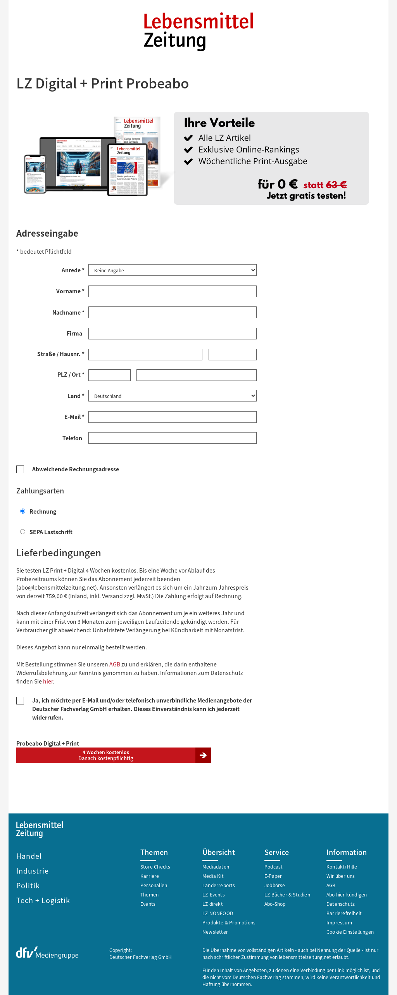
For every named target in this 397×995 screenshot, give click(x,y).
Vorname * (70, 290)
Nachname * (68, 312)
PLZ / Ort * (71, 374)
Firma (76, 333)
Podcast (273, 865)
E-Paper (273, 875)
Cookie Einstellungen (350, 931)
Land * (76, 395)
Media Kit (213, 875)
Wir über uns (340, 875)
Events (147, 903)
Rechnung (38, 510)
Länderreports (218, 884)
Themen (149, 893)
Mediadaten (215, 865)
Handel (29, 855)
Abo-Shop (275, 903)
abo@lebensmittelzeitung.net (56, 586)
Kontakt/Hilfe (341, 865)
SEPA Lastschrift (46, 531)
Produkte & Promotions (228, 921)
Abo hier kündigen (346, 893)
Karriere (149, 875)
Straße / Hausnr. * (61, 353)
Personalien (153, 884)
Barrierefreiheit (344, 912)
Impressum (339, 921)
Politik (28, 884)
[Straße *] (145, 354)
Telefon (73, 437)
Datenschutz (340, 903)
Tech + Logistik (43, 899)
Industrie (32, 870)
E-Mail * (74, 416)
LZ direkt (212, 903)
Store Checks (155, 865)
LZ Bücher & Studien (287, 893)
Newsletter (215, 931)
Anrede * (73, 269)
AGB (114, 663)
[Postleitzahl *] (109, 375)
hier (48, 680)
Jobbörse (274, 884)
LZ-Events (213, 893)
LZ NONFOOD (217, 912)
